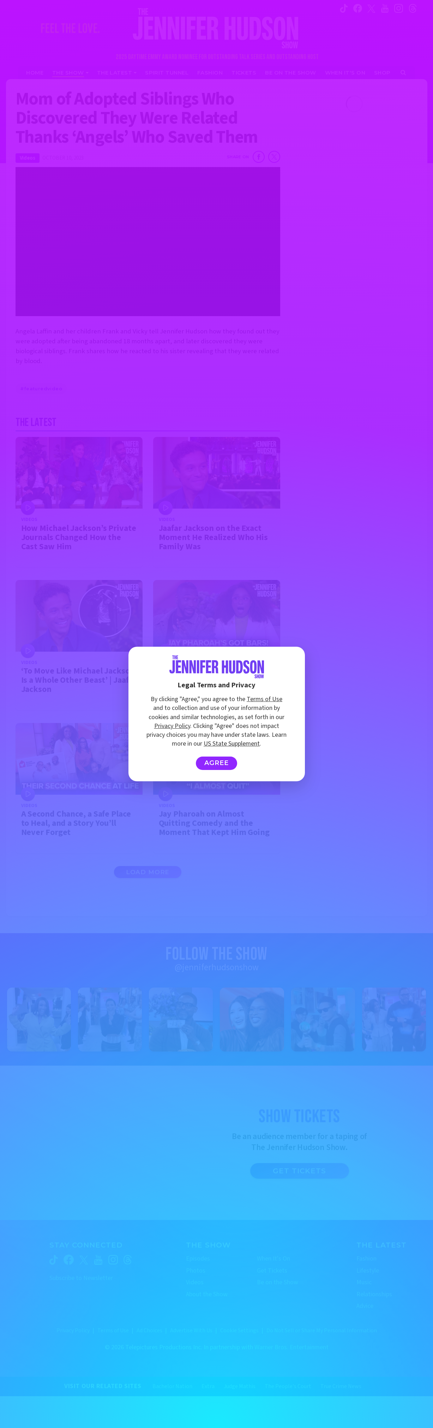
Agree (216, 763)
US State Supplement (232, 743)
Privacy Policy (172, 726)
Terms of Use (264, 699)
